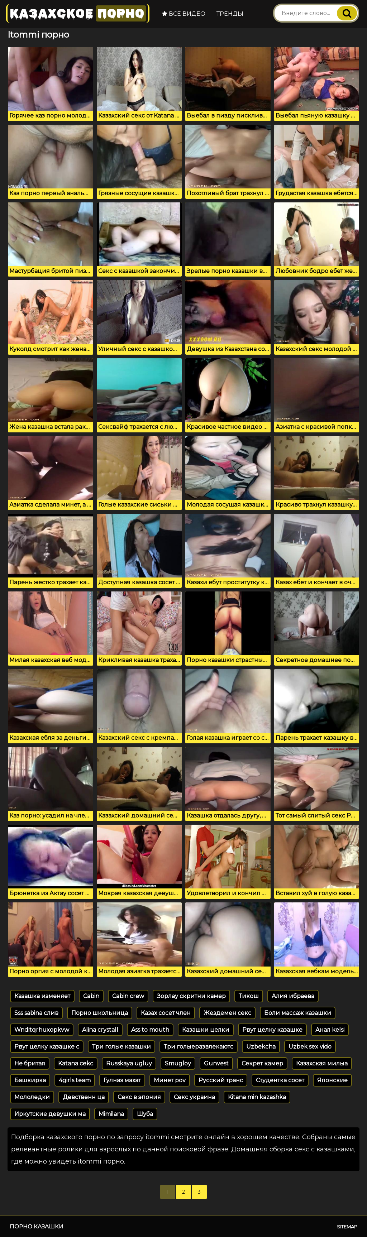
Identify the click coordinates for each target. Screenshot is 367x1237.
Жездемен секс (227, 1013)
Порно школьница (99, 1013)
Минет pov (170, 1080)
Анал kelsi (329, 1029)
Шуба (145, 1114)
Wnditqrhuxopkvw (41, 1029)
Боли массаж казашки (297, 1013)
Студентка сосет (280, 1080)
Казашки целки (205, 1029)
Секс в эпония (139, 1097)
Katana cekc (75, 1063)
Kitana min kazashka (257, 1097)
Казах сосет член (166, 1013)
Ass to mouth (150, 1029)
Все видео (183, 13)
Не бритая (29, 1063)
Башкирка (30, 1080)
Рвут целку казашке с (46, 1046)
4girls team (75, 1080)
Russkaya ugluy (129, 1063)
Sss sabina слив (36, 1013)
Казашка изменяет (42, 996)
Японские (332, 1080)
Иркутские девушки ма (50, 1114)
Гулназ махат (122, 1080)
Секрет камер (262, 1063)
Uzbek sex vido (310, 1046)
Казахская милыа (322, 1063)
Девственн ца (84, 1097)
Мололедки (32, 1097)
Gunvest (216, 1063)
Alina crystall (100, 1029)
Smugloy (178, 1063)
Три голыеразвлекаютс (198, 1046)
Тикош (249, 996)
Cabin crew (128, 996)
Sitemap (347, 1226)
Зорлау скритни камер (191, 996)
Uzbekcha (261, 1046)
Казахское (78, 13)
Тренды (229, 13)
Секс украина (194, 1097)
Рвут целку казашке (272, 1029)
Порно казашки (36, 1226)
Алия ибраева (293, 996)
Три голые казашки (121, 1046)
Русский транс (221, 1080)
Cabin (91, 996)
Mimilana (111, 1114)
